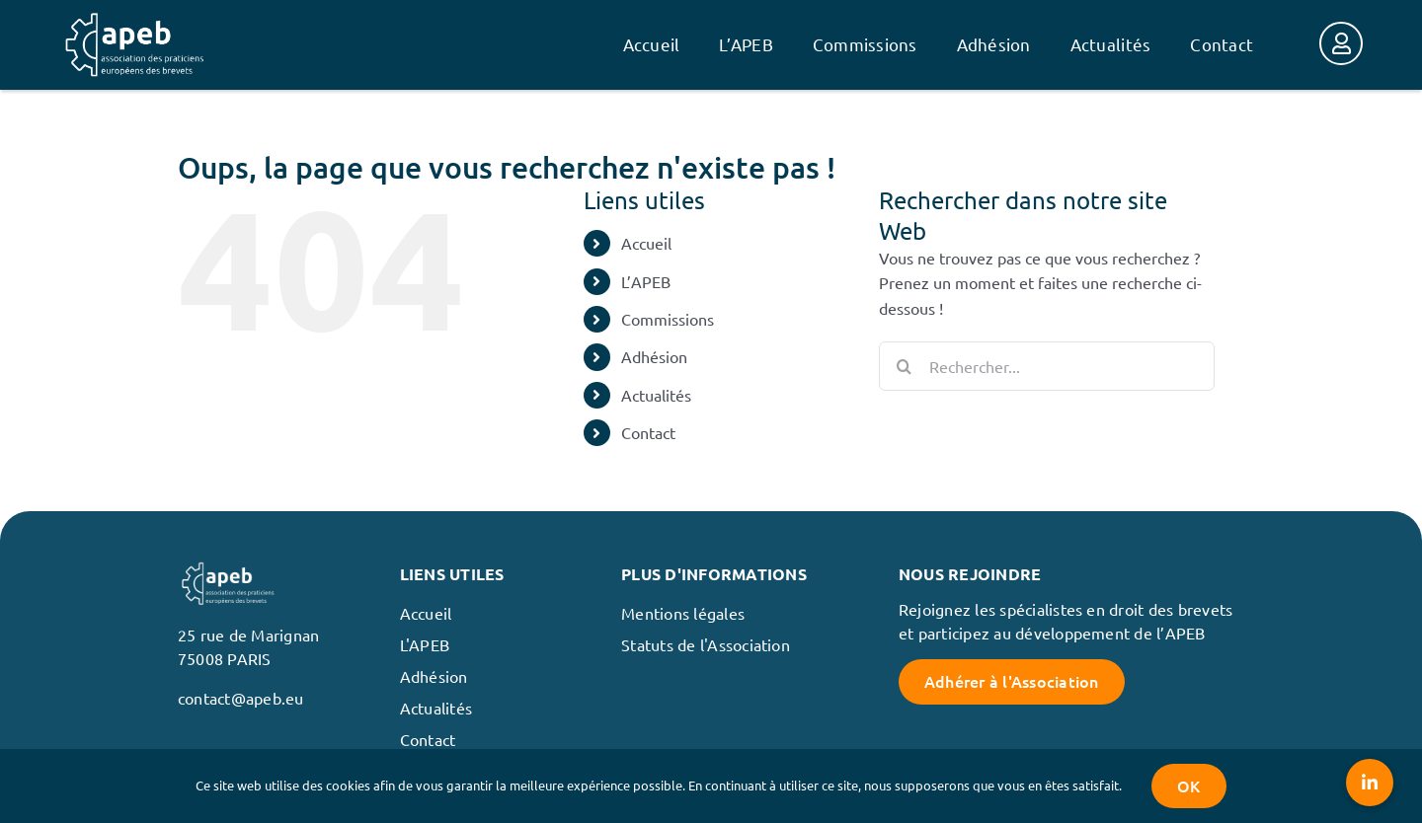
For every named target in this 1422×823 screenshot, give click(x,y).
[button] (1369, 782)
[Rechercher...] (1047, 366)
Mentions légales (683, 613)
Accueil (646, 243)
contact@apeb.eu (241, 698)
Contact (648, 432)
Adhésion (654, 356)
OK (1188, 785)
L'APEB (424, 644)
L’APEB (646, 281)
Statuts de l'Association (705, 644)
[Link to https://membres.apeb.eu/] (1341, 43)
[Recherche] (903, 366)
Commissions (667, 319)
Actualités (656, 395)
